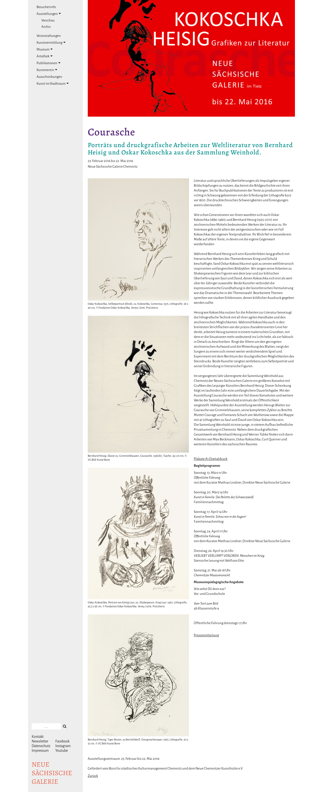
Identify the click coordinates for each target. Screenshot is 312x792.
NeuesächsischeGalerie (52, 773)
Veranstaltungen (49, 36)
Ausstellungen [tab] (49, 14)
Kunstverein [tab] (47, 70)
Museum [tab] (45, 49)
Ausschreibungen (49, 77)
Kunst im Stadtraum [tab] (53, 83)
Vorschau (48, 20)
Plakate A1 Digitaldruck (210, 459)
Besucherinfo (46, 7)
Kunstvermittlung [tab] (51, 42)
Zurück (93, 776)
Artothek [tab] (45, 56)
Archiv (46, 27)
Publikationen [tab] (48, 63)
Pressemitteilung (206, 635)
